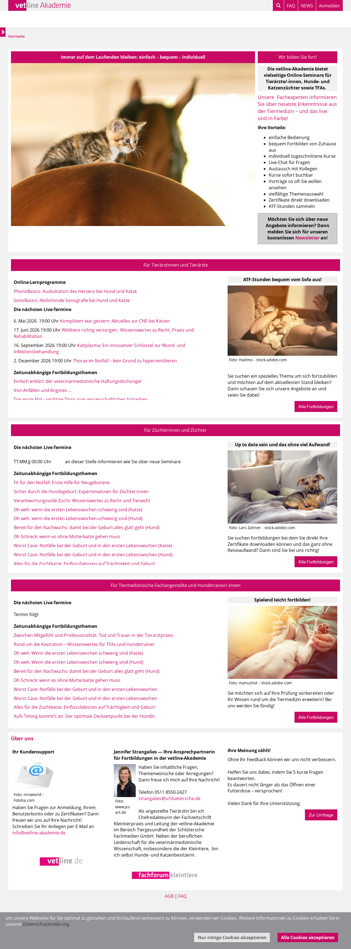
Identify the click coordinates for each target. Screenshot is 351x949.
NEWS (307, 6)
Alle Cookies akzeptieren (308, 937)
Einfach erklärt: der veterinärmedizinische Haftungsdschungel (77, 381)
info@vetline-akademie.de (39, 833)
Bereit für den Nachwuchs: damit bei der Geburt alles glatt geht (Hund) (87, 527)
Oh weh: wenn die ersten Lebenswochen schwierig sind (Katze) (78, 510)
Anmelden (329, 6)
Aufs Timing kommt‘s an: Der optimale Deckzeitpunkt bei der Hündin (84, 716)
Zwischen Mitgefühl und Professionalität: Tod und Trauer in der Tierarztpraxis (93, 635)
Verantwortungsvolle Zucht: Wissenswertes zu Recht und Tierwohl (82, 501)
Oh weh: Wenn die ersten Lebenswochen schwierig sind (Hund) (78, 662)
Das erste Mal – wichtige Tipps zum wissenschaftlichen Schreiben (81, 399)
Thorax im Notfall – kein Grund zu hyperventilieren (125, 361)
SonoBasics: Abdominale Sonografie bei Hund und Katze (72, 300)
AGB (169, 896)
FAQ (291, 6)
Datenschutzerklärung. (46, 924)
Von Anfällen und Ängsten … (43, 390)
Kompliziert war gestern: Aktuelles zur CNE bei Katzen (115, 321)
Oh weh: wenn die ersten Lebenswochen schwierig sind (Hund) (78, 518)
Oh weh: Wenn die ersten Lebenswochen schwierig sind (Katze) (78, 653)
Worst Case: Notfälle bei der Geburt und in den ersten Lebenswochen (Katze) (93, 546)
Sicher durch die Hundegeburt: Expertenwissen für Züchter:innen (81, 491)
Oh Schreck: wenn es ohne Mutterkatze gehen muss (67, 536)
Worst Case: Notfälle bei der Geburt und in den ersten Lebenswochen (85, 689)
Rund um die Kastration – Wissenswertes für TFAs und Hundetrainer (84, 644)
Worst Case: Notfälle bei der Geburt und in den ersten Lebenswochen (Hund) (93, 555)
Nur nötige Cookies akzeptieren (232, 937)
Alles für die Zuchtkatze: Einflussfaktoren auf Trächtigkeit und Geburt (84, 564)
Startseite (16, 36)
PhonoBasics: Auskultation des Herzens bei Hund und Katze (75, 291)
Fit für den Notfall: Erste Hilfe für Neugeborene (62, 482)
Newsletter (307, 238)
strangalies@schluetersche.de (169, 798)
